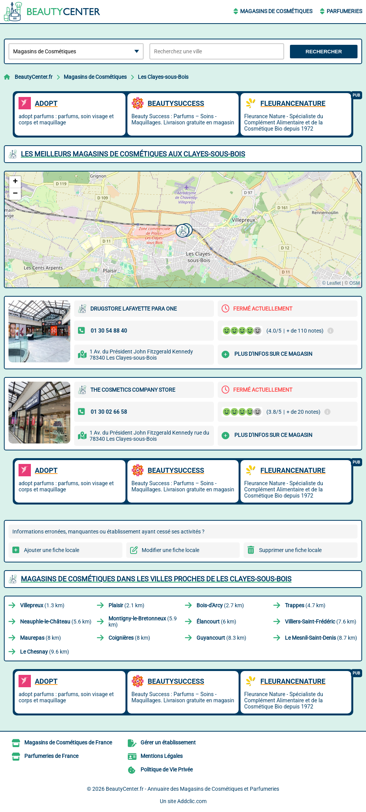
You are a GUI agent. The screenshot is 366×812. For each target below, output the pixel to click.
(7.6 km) (320, 621)
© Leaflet (331, 283)
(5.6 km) (56, 621)
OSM (354, 283)
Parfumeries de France (51, 756)
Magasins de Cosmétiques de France (68, 742)
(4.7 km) (305, 605)
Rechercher (324, 51)
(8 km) (40, 638)
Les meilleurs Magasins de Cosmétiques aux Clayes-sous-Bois (133, 154)
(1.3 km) (42, 605)
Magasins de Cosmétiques (276, 11)
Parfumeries (344, 11)
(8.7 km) (321, 638)
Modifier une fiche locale (170, 550)
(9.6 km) (44, 652)
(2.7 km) (220, 605)
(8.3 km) (221, 638)
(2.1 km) (126, 605)
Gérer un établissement (168, 742)
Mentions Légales (162, 756)
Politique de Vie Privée (167, 769)
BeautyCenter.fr (34, 77)
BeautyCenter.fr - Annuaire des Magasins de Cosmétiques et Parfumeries (192, 789)
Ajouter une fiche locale (51, 550)
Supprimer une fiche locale (290, 550)
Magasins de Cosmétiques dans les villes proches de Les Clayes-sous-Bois (156, 579)
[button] (181, 230)
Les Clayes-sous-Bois (163, 77)
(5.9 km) (142, 621)
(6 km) (216, 621)
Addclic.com (192, 801)
